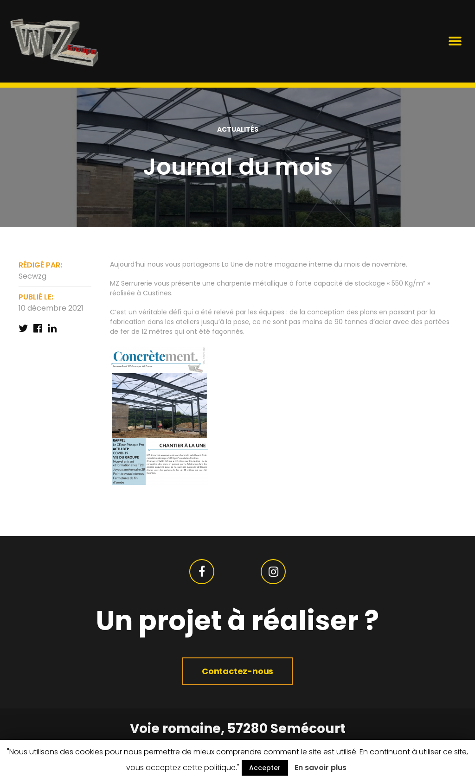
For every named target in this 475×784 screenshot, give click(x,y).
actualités (237, 129)
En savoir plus (321, 767)
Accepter (265, 767)
